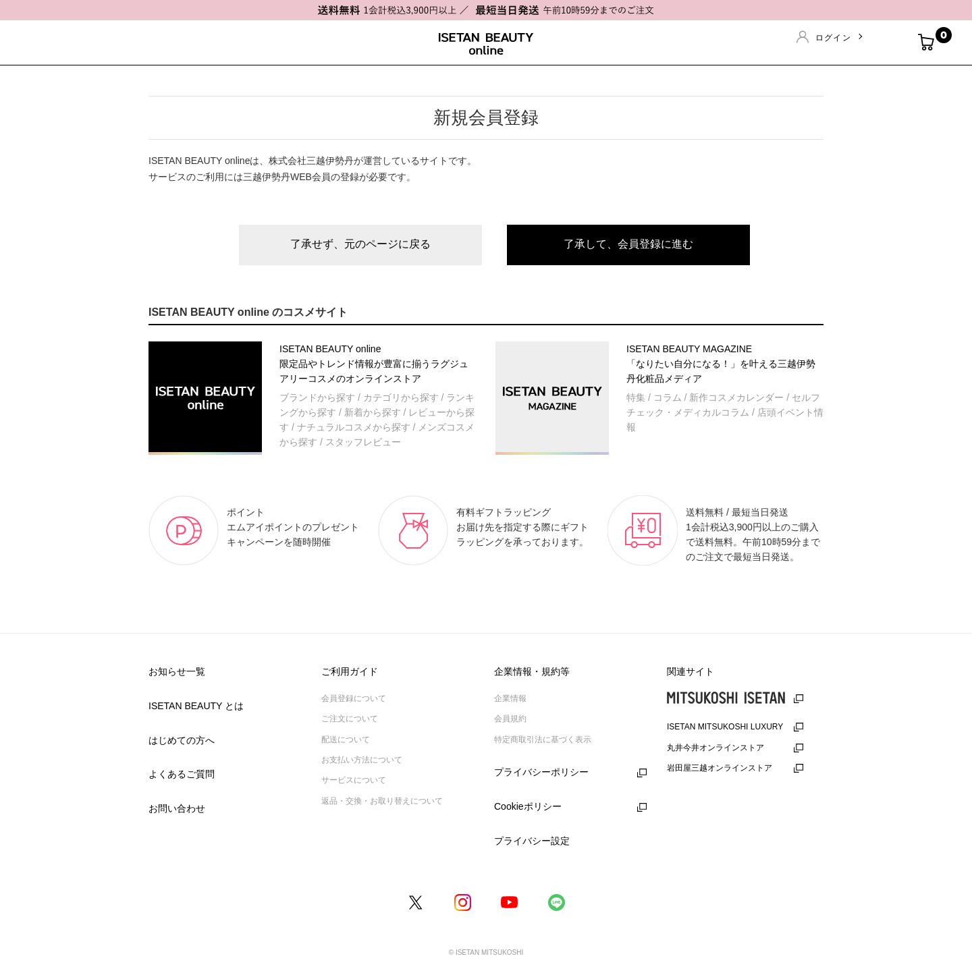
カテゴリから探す (401, 397)
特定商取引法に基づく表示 (542, 739)
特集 (635, 397)
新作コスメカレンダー (736, 397)
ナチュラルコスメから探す (353, 427)
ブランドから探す (317, 397)
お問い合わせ (176, 808)
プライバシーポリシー (541, 772)
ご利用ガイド (349, 671)
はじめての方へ (181, 740)
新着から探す (372, 412)
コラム (667, 397)
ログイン (833, 37)
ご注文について (349, 718)
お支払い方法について (361, 760)
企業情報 (510, 698)
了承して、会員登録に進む (628, 244)
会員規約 (510, 718)
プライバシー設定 (532, 840)
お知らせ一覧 (176, 671)
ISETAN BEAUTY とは (196, 705)
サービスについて (353, 780)
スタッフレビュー (363, 442)
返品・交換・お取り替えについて (382, 801)
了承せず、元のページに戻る (360, 244)
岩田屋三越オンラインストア (719, 768)
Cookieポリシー (528, 806)
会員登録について (353, 698)
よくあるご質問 (181, 774)
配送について (345, 739)
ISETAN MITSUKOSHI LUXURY (725, 726)
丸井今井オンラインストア (715, 747)
